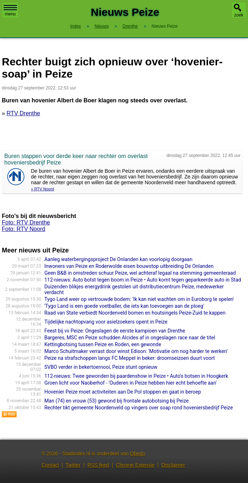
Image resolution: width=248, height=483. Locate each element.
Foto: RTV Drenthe (26, 222)
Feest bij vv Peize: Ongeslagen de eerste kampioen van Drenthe (114, 331)
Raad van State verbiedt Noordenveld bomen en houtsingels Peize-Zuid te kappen (134, 313)
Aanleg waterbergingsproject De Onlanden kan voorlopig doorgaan (118, 259)
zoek (238, 15)
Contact (50, 465)
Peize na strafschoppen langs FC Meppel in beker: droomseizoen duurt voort (129, 358)
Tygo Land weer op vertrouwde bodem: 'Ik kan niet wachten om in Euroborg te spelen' (139, 299)
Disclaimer (173, 465)
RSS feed (98, 465)
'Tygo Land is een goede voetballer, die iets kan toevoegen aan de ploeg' (124, 306)
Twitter (73, 465)
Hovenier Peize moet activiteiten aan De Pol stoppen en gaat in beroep (122, 392)
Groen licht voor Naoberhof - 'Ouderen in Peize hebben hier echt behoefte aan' (130, 383)
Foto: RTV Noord (23, 229)
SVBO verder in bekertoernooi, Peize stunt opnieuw (100, 367)
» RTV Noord (42, 189)
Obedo (137, 453)
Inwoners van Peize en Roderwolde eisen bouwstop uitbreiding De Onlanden (128, 266)
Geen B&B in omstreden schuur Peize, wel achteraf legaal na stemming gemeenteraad (140, 273)
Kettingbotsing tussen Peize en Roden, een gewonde (102, 344)
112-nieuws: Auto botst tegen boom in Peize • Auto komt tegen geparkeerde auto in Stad (142, 280)
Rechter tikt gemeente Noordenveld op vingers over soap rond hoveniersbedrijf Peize (138, 407)
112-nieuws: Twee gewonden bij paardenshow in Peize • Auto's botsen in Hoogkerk (136, 376)
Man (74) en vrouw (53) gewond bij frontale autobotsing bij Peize (116, 401)
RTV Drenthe (23, 113)
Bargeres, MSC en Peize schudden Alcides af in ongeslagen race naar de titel (129, 337)
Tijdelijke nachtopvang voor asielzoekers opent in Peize (105, 322)
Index (75, 26)
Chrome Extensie (135, 465)
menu (10, 11)
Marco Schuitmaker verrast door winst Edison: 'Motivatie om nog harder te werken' (135, 351)
